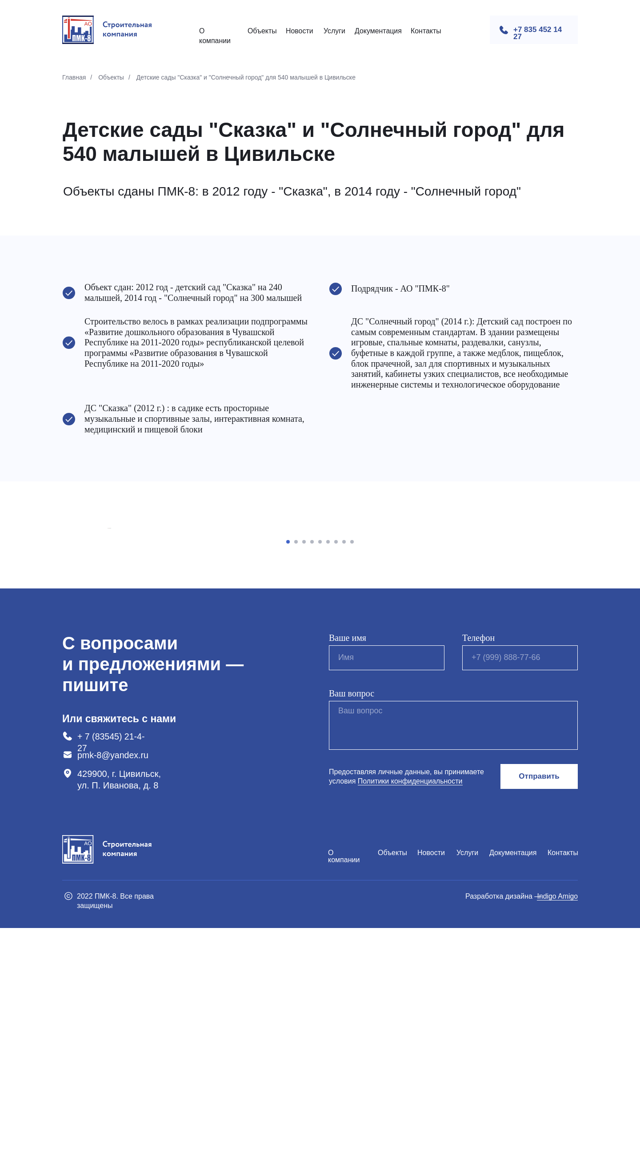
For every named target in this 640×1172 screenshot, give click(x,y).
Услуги (334, 31)
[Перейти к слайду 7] (336, 786)
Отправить (539, 1020)
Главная (74, 77)
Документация (378, 31)
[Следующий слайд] (533, 650)
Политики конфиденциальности (410, 1025)
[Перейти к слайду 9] (352, 786)
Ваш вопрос (351, 937)
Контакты (426, 31)
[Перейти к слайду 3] (304, 786)
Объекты (262, 31)
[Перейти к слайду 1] (288, 786)
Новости (299, 31)
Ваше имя (347, 882)
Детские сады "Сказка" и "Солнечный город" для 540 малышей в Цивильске (246, 77)
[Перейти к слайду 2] (296, 786)
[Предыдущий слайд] (107, 650)
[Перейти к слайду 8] (344, 786)
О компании (344, 1100)
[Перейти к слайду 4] (312, 786)
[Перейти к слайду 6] (328, 786)
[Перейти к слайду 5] (320, 786)
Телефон (478, 882)
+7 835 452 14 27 (537, 33)
